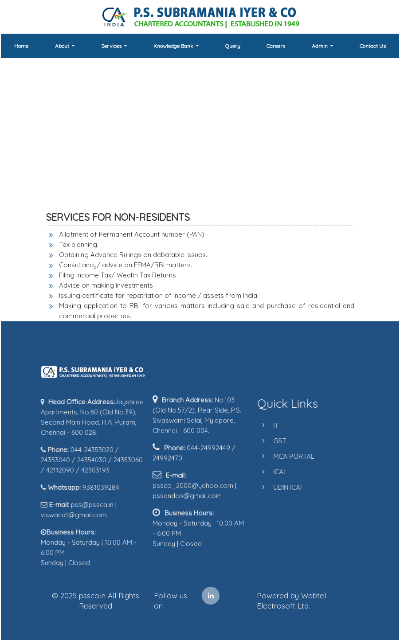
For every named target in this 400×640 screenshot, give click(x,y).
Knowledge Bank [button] (174, 46)
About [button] (63, 46)
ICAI (271, 472)
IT (268, 425)
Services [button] (112, 46)
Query (232, 46)
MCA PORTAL (286, 456)
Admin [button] (320, 46)
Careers (276, 46)
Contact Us (373, 46)
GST (272, 441)
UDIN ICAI (280, 487)
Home (21, 46)
